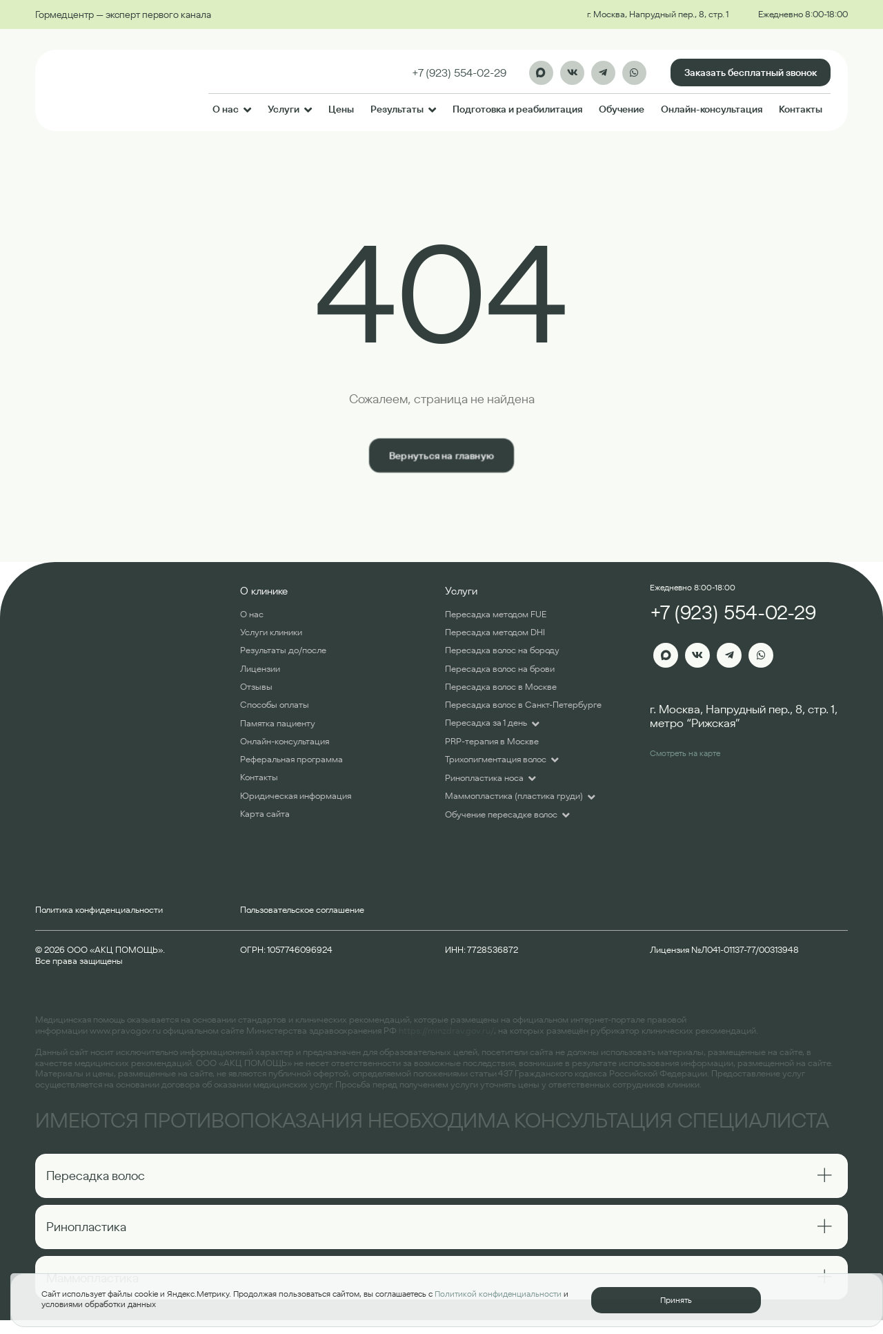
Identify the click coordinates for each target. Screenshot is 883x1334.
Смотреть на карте (685, 753)
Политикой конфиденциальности (498, 1293)
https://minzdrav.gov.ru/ (446, 1030)
